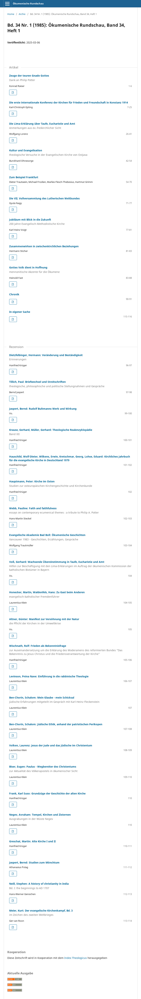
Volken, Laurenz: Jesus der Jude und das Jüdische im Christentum (50, 745)
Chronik (14, 294)
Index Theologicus (76, 958)
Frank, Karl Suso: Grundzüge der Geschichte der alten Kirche (47, 793)
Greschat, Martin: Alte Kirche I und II (32, 841)
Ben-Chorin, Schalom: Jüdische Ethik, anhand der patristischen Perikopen (55, 724)
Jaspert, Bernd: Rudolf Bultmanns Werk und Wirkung (43, 408)
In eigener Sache (19, 312)
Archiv (22, 14)
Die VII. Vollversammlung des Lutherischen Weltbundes (44, 198)
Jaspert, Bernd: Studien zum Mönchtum (34, 862)
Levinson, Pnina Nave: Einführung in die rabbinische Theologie (48, 676)
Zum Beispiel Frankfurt (23, 177)
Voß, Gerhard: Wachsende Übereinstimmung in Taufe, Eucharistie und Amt (70, 566)
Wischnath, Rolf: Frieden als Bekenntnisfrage (70, 650)
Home (10, 14)
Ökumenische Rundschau (28, 3)
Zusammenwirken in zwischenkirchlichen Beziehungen (44, 246)
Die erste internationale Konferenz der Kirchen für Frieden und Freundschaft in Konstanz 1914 (68, 102)
